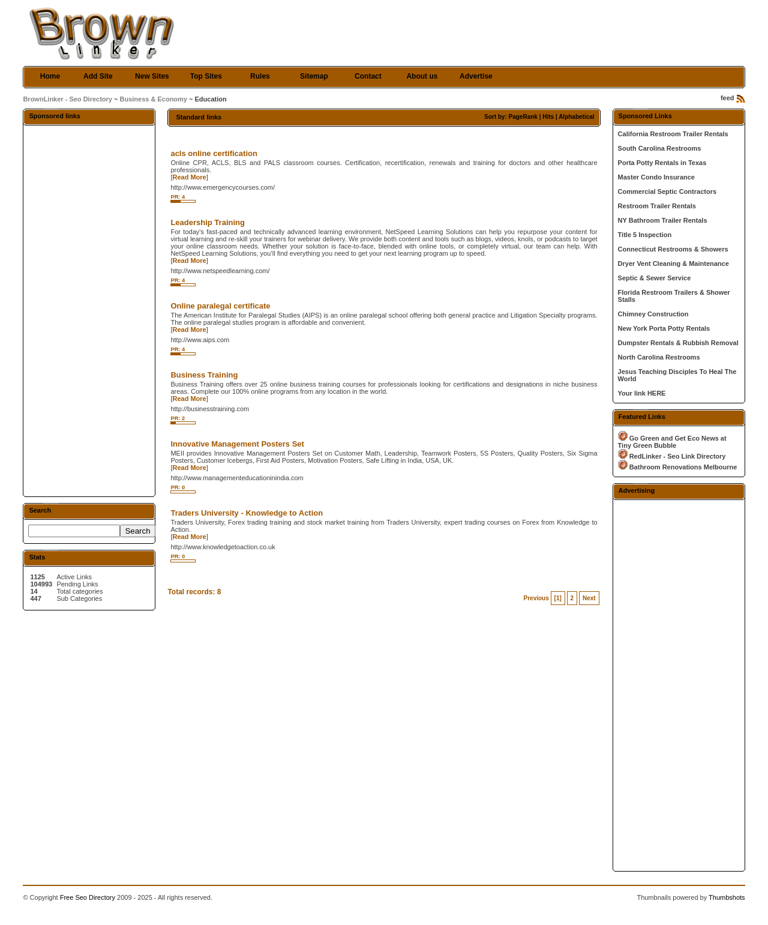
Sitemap (314, 76)
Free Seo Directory (87, 897)
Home (50, 76)
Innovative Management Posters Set (237, 443)
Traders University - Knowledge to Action (246, 512)
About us (421, 76)
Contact (368, 76)
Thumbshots (727, 897)
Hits (548, 116)
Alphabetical (576, 116)
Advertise (476, 76)
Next (589, 598)
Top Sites (206, 76)
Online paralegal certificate (220, 305)
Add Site (98, 76)
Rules (260, 76)
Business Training (204, 374)
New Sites (152, 76)
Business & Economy (153, 99)
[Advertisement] (89, 310)
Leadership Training (207, 222)
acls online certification (213, 153)
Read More (189, 177)
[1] (558, 598)
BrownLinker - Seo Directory (67, 99)
